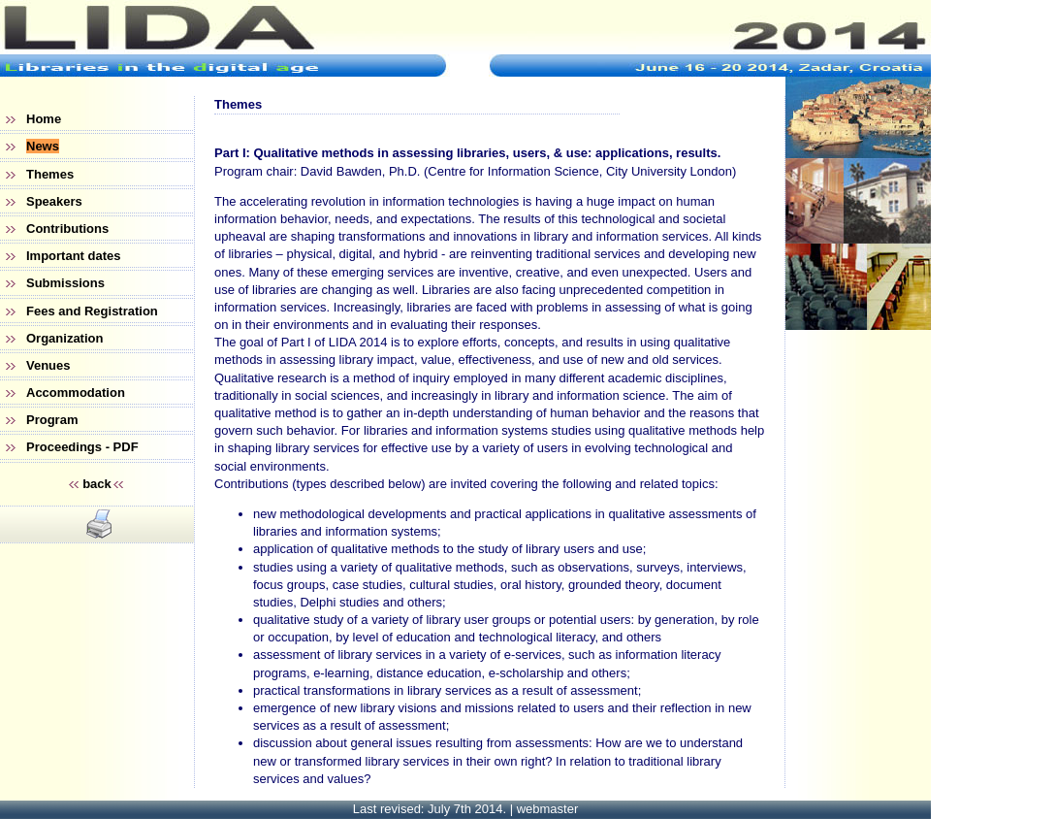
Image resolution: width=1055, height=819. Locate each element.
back (97, 483)
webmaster (548, 809)
